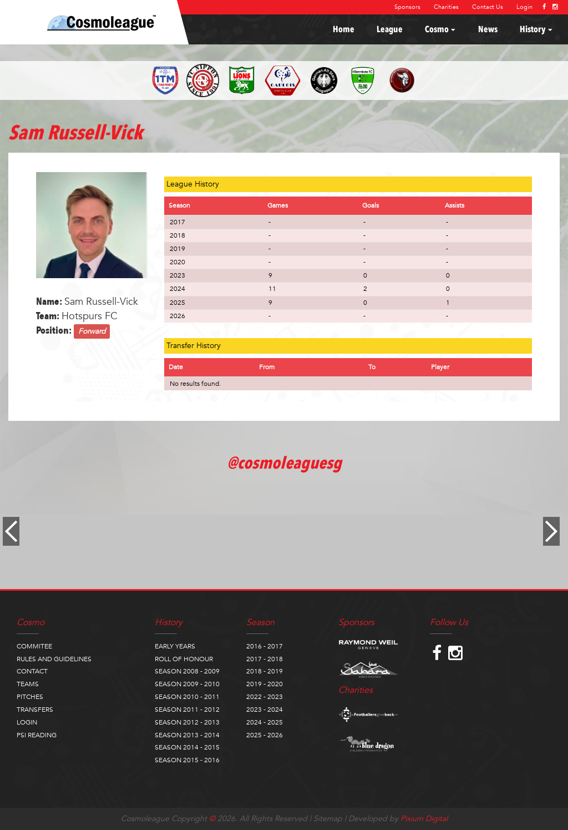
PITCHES (30, 696)
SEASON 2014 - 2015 (187, 747)
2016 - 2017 (264, 646)
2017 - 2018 (264, 659)
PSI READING (37, 735)
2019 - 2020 (264, 684)
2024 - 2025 (264, 722)
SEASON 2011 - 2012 (187, 709)
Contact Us (487, 7)
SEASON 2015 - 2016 (187, 760)
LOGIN (27, 722)
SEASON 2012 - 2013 (187, 722)
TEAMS (28, 684)
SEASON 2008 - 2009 (187, 671)
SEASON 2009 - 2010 (187, 684)
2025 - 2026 (264, 735)
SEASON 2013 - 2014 (187, 735)
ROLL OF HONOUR (184, 659)
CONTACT (32, 671)
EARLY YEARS (175, 646)
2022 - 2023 (264, 696)
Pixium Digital (424, 818)
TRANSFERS (35, 709)
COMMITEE (34, 646)
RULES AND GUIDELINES (54, 659)
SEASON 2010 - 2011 (187, 696)
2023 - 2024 (264, 709)
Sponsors (407, 7)
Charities (446, 7)
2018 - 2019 (264, 671)
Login (524, 7)
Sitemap (327, 818)
